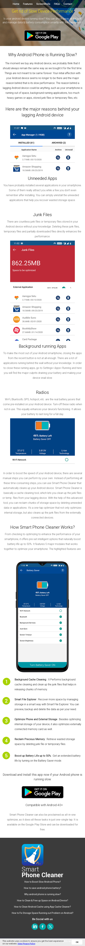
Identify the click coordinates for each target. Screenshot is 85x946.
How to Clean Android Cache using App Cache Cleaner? (42, 906)
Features (28, 3)
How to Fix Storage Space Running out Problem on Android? (42, 913)
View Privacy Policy (26, 943)
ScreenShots (43, 3)
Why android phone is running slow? (42, 894)
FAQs (57, 3)
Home (16, 3)
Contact (68, 3)
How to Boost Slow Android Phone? (42, 881)
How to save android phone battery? (42, 888)
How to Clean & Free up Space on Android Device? (42, 900)
